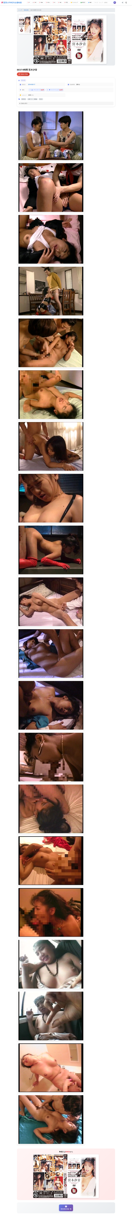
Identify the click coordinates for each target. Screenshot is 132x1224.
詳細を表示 (24, 104)
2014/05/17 (31, 85)
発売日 (84, 2)
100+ (41, 2)
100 (60, 2)
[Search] (105, 2)
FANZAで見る (24, 74)
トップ (20, 10)
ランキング (75, 2)
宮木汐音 (26, 10)
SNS (91, 2)
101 (48, 2)
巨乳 (67, 2)
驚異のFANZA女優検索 (11, 2)
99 (34, 2)
